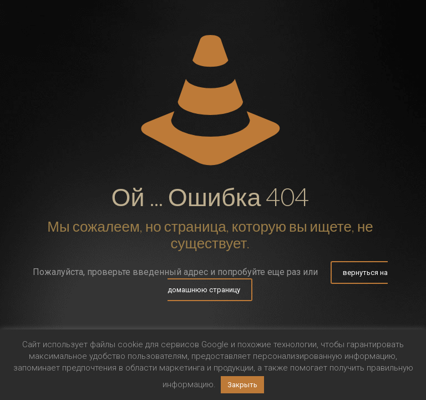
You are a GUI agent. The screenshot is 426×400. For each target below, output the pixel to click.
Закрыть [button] (242, 385)
